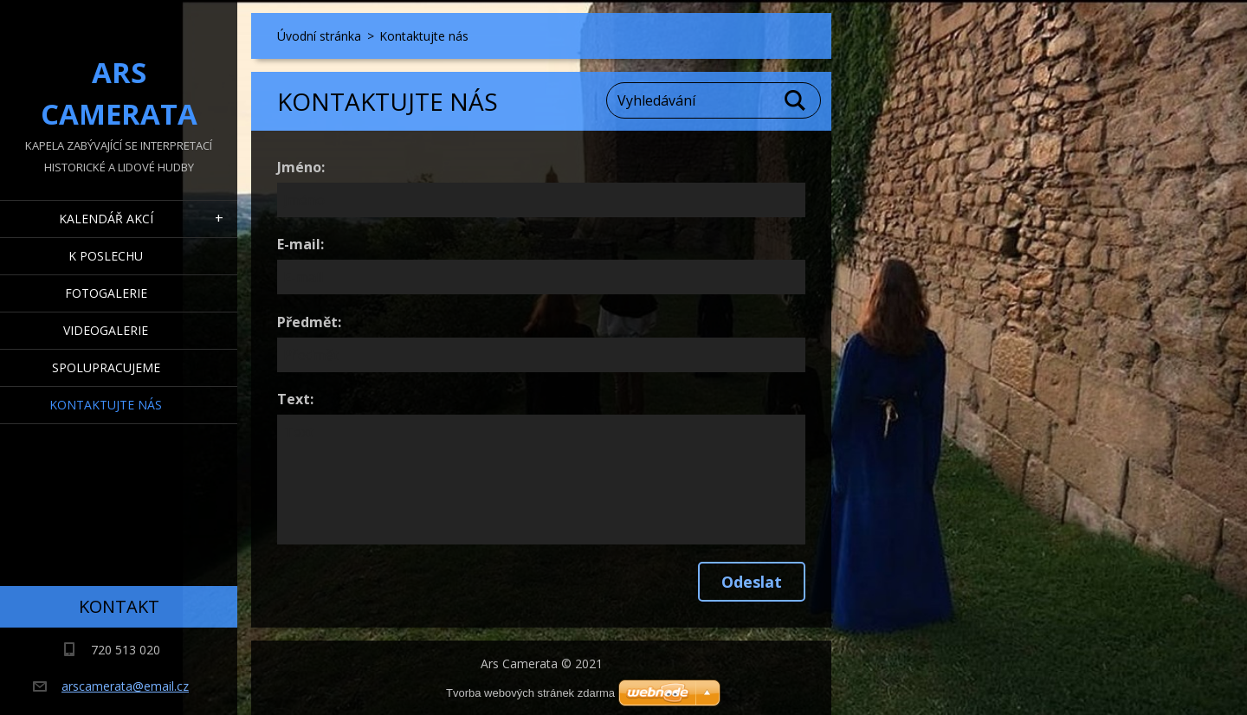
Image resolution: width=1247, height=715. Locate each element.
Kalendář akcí (106, 218)
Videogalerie (105, 330)
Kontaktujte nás (105, 404)
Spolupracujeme (106, 367)
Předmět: (309, 322)
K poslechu (105, 256)
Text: (295, 399)
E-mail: (300, 244)
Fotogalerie (106, 293)
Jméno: (301, 167)
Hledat (796, 100)
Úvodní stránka (319, 36)
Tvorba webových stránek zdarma (530, 692)
